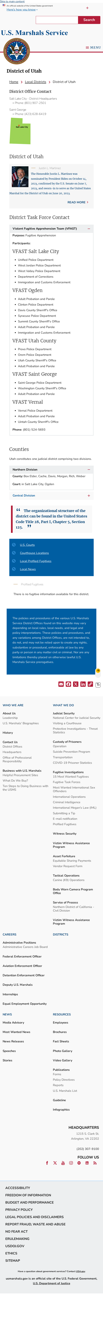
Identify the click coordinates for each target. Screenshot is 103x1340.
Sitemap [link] (12, 1260)
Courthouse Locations (34, 553)
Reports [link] (58, 1085)
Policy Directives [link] (64, 1080)
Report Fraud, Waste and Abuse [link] (35, 1224)
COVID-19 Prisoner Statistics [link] (72, 763)
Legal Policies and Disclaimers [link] (34, 1217)
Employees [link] (60, 1022)
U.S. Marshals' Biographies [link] (21, 723)
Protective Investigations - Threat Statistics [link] (75, 730)
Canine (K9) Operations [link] (69, 880)
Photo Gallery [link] (62, 1051)
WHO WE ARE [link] (13, 705)
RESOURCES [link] (62, 1014)
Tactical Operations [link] (66, 875)
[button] (60, 684)
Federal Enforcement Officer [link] (22, 956)
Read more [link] (77, 202)
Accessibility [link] (17, 1188)
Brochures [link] (60, 1032)
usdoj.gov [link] (14, 1246)
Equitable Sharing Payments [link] (72, 861)
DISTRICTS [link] (60, 934)
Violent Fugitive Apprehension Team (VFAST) (52, 229)
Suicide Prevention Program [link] (71, 752)
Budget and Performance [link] (29, 1202)
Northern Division (52, 470)
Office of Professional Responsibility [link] (17, 759)
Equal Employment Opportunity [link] (25, 1004)
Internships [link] (10, 994)
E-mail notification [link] (65, 819)
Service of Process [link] (65, 902)
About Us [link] (9, 713)
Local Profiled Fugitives (35, 561)
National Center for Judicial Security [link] (76, 718)
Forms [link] (57, 1074)
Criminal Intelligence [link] (66, 802)
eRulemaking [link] (17, 1238)
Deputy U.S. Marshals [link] (18, 985)
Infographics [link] (61, 1109)
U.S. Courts (27, 545)
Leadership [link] (10, 718)
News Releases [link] (13, 1041)
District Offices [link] (12, 746)
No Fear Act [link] (16, 1231)
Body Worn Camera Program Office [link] (73, 891)
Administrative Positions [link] (19, 942)
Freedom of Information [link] (28, 1195)
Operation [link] (59, 746)
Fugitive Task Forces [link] (66, 782)
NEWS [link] (7, 1014)
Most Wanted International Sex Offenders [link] (74, 789)
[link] (16, 51)
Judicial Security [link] (64, 713)
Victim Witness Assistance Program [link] (71, 845)
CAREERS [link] (9, 934)
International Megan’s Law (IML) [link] (75, 808)
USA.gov (80, 1271)
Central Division (52, 496)
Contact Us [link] (10, 742)
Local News (28, 569)
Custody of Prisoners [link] (67, 742)
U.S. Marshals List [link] (65, 1091)
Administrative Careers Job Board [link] (25, 947)
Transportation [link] (63, 757)
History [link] (8, 733)
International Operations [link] (69, 797)
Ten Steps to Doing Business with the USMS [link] (25, 788)
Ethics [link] (11, 1253)
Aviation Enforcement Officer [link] (22, 966)
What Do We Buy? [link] (15, 780)
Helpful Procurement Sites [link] (20, 775)
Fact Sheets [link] (61, 1041)
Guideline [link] (59, 1100)
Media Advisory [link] (13, 1022)
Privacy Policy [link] (19, 1209)
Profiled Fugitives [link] (64, 824)
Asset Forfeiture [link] (64, 856)
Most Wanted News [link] (16, 1032)
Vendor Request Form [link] (67, 866)
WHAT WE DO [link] (63, 705)
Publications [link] (61, 1070)
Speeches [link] (9, 1051)
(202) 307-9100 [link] (88, 1149)
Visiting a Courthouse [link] (67, 723)
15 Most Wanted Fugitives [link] (71, 776)
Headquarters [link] (12, 752)
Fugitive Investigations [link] (68, 772)
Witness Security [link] (64, 833)
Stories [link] (7, 1060)
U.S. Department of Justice (51, 1283)
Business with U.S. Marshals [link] (22, 771)
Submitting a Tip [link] (64, 813)
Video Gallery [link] (62, 1060)
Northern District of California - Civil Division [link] (73, 909)
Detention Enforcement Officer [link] (24, 975)
